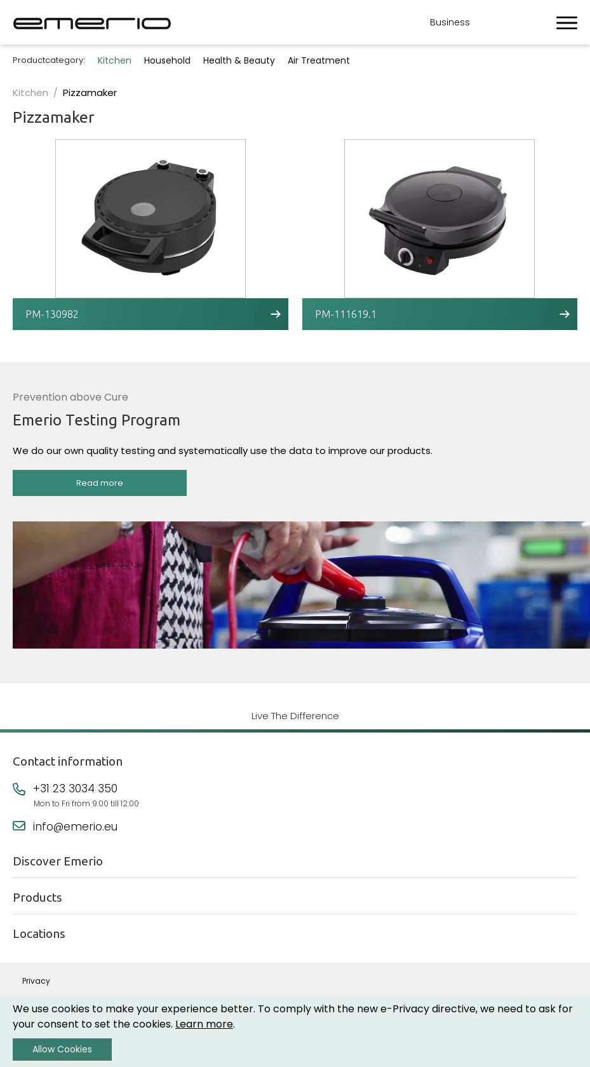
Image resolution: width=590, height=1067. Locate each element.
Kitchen (114, 60)
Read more (99, 483)
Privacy (36, 980)
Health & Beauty (239, 60)
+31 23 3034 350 (75, 788)
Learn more (204, 1024)
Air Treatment (319, 60)
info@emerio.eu (75, 826)
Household (167, 60)
